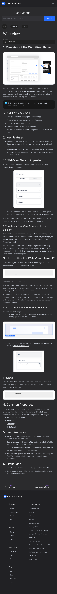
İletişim (12, 582)
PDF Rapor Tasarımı (35, 541)
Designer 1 (13, 532)
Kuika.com (13, 578)
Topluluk (12, 571)
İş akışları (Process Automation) (38, 534)
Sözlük (12, 519)
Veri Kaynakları (33, 527)
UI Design (32, 516)
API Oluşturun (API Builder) (37, 548)
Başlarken (32, 512)
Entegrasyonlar (33, 556)
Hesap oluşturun (34, 509)
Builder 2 (12, 539)
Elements (14, 26)
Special (25, 26)
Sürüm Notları (33, 559)
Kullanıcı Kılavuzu (15, 512)
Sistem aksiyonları (34, 523)
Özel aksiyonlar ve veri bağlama (38, 530)
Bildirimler (32, 537)
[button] (53, 3)
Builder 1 (12, 535)
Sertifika (12, 516)
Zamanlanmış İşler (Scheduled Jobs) (40, 545)
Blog (11, 575)
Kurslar (12, 509)
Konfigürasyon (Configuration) (38, 552)
